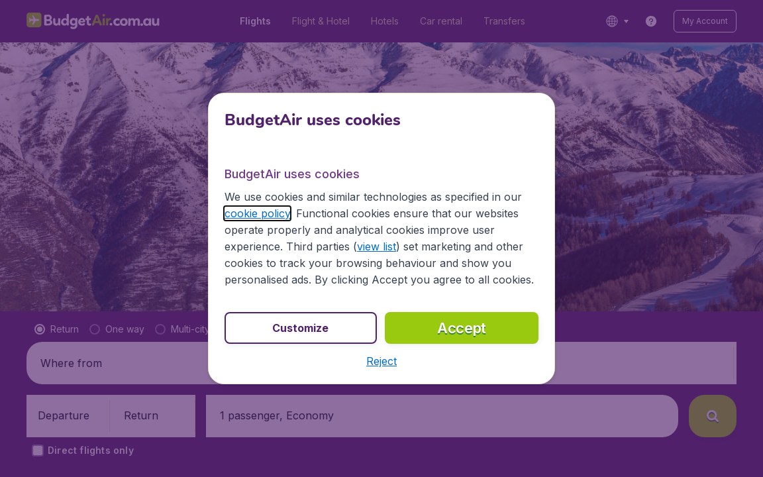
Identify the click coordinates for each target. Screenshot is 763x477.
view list (376, 246)
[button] (381, 361)
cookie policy (257, 213)
